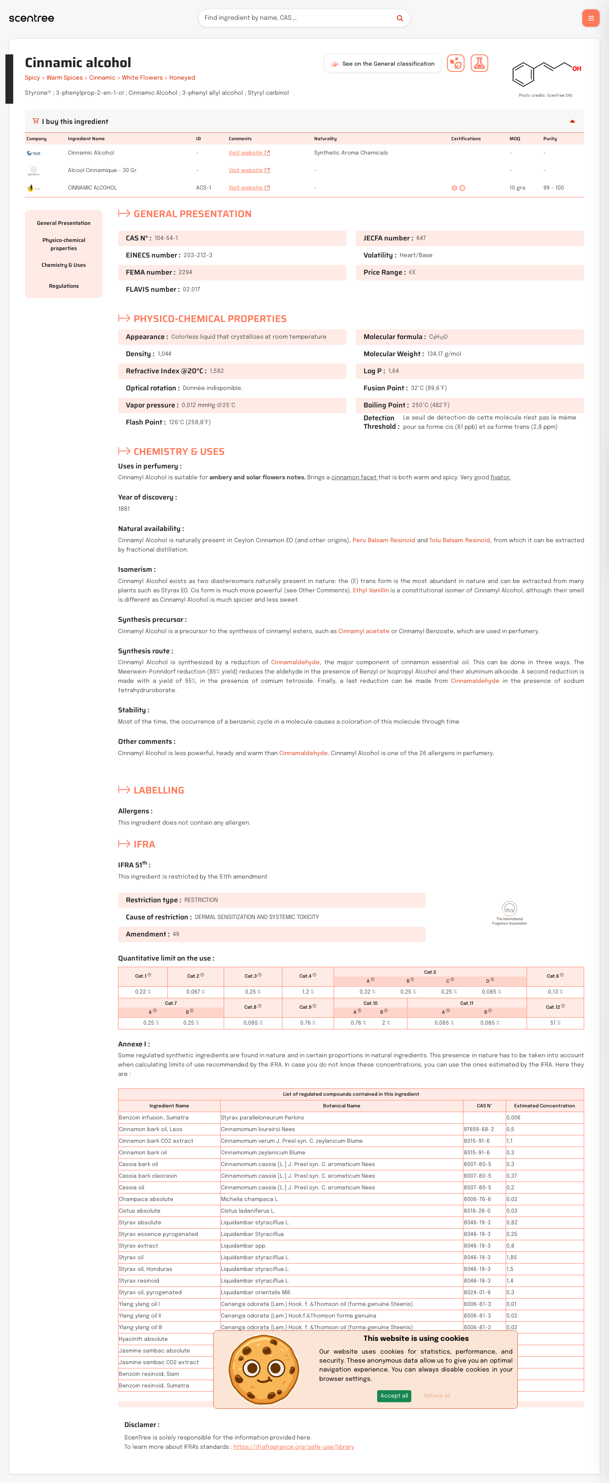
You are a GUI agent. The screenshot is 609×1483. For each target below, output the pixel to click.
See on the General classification (383, 64)
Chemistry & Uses (64, 265)
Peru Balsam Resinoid (384, 541)
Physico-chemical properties (63, 244)
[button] (394, 1396)
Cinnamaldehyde (295, 663)
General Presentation (63, 223)
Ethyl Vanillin (370, 591)
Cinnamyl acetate (364, 631)
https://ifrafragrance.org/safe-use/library (293, 1447)
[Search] (304, 18)
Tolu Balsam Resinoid (459, 541)
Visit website (249, 153)
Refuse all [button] (437, 1396)
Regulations (64, 286)
